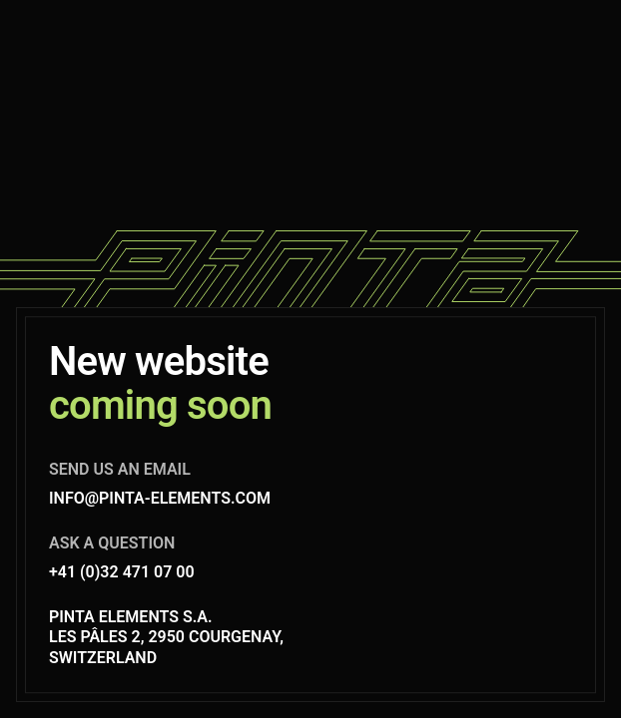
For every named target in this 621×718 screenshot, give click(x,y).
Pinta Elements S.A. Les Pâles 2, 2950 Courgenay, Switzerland (166, 637)
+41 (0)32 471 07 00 (122, 571)
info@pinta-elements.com (160, 498)
